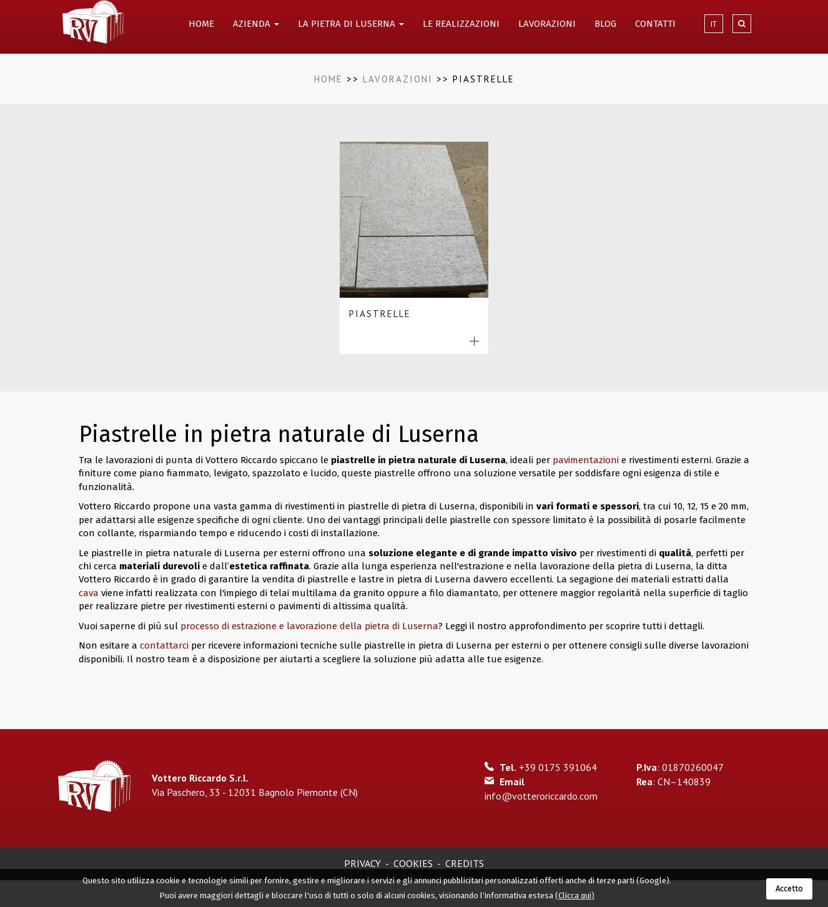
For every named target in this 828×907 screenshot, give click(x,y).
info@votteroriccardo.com (541, 796)
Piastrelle (380, 314)
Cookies (413, 863)
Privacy (362, 863)
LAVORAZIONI (547, 23)
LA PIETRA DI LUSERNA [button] (351, 23)
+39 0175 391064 (558, 767)
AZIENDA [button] (256, 23)
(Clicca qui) (574, 895)
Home (328, 79)
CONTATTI (655, 23)
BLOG (605, 23)
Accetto (789, 888)
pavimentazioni (586, 460)
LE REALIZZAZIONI (461, 23)
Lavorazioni (398, 79)
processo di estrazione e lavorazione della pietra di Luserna (309, 626)
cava (89, 593)
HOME (201, 23)
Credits (464, 863)
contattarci (165, 645)
